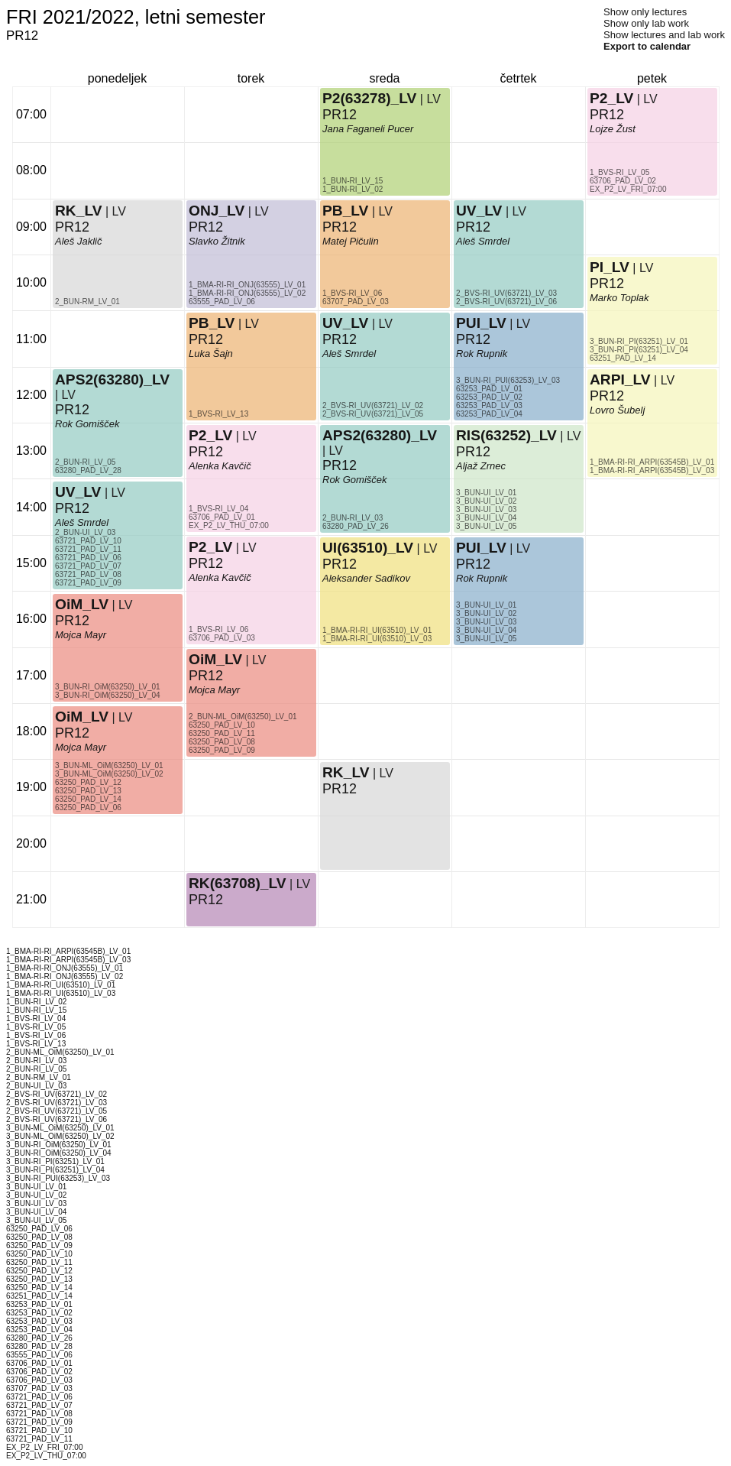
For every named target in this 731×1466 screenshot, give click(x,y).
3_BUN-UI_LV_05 (486, 638)
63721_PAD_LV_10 (88, 541)
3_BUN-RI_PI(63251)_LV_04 (639, 349)
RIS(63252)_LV (506, 435)
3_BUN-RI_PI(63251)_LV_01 (639, 341)
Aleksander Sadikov (366, 578)
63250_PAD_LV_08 (222, 742)
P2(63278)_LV (369, 98)
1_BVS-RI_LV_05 (619, 172)
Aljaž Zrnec (481, 466)
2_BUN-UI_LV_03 (85, 532)
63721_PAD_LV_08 (88, 574)
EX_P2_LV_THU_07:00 (229, 525)
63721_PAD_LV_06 (88, 557)
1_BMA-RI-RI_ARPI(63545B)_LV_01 (652, 462)
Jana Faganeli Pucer (367, 129)
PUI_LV (481, 548)
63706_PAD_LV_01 (222, 517)
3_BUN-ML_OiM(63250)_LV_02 (109, 774)
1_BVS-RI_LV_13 (218, 414)
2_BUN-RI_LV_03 (352, 518)
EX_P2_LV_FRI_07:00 (628, 189)
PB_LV (212, 323)
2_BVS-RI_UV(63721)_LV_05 (372, 414)
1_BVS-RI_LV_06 (218, 629)
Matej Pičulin (350, 241)
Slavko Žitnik (217, 241)
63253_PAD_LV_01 (489, 388)
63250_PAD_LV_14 (88, 799)
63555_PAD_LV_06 (222, 301)
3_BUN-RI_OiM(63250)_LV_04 (107, 695)
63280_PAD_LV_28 (88, 470)
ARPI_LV (620, 379)
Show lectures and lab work (664, 35)
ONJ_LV (216, 211)
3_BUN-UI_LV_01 (486, 605)
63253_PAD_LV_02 (489, 397)
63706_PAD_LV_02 (623, 181)
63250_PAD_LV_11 (222, 733)
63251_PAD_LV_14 (623, 358)
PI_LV (609, 267)
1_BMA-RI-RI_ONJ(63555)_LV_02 (247, 293)
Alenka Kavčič (220, 466)
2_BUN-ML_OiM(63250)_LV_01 (243, 716)
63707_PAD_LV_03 (355, 301)
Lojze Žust (613, 129)
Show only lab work (646, 23)
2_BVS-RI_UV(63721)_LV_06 (506, 301)
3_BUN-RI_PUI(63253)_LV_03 (508, 380)
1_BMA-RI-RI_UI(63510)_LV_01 (377, 630)
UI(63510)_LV (367, 548)
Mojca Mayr (80, 747)
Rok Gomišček (87, 424)
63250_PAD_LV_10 (222, 725)
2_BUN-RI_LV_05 (85, 462)
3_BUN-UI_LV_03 (486, 622)
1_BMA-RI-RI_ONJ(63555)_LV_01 (247, 285)
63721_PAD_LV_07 (88, 566)
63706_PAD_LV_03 (222, 638)
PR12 (72, 409)
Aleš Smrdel (81, 522)
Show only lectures (645, 12)
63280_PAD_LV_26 (355, 526)
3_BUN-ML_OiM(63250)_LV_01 (109, 765)
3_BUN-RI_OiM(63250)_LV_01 (107, 687)
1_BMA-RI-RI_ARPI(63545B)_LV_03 (652, 470)
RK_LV (78, 211)
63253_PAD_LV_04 (489, 414)
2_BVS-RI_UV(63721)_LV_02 (372, 405)
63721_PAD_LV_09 (88, 583)
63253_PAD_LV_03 (489, 405)
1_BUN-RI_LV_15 (352, 181)
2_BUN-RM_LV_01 (87, 301)
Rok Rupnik (481, 578)
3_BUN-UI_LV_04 (486, 630)
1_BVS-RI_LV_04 (218, 508)
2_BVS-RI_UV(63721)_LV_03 (506, 293)
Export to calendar (647, 46)
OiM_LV (81, 717)
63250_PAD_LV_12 (88, 782)
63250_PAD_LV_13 (88, 791)
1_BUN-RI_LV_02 (352, 189)
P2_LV (210, 435)
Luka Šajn (211, 353)
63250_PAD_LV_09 (222, 750)
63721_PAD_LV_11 (88, 549)
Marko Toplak (619, 297)
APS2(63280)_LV (112, 379)
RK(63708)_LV (237, 883)
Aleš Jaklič (78, 241)
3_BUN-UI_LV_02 (486, 613)
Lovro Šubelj (617, 410)
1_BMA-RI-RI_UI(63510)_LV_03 (377, 638)
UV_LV (78, 492)
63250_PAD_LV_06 (88, 807)
